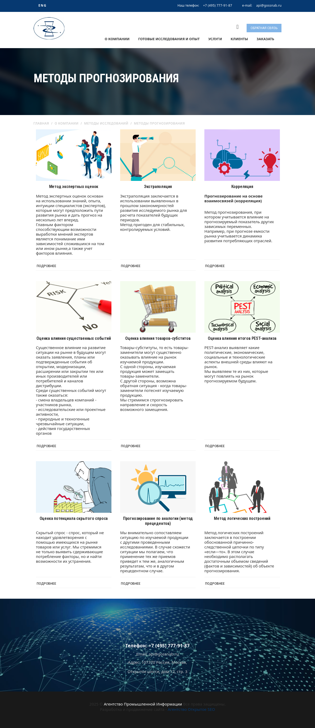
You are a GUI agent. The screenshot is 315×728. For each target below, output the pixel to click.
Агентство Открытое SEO (191, 709)
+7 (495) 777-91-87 (217, 5)
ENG (42, 5)
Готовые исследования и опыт (169, 38)
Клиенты (239, 38)
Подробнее (46, 266)
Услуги (215, 38)
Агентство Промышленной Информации (143, 704)
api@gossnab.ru (268, 5)
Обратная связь (264, 28)
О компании (117, 38)
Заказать (265, 38)
